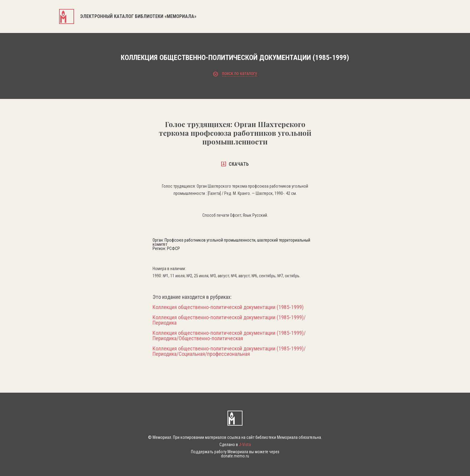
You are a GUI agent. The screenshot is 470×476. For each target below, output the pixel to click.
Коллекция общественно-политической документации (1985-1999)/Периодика (229, 320)
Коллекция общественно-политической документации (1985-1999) (228, 307)
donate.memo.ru (235, 456)
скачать (235, 164)
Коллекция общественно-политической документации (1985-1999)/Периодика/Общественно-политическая (229, 335)
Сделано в (235, 444)
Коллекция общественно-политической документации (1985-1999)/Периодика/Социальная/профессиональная (229, 351)
